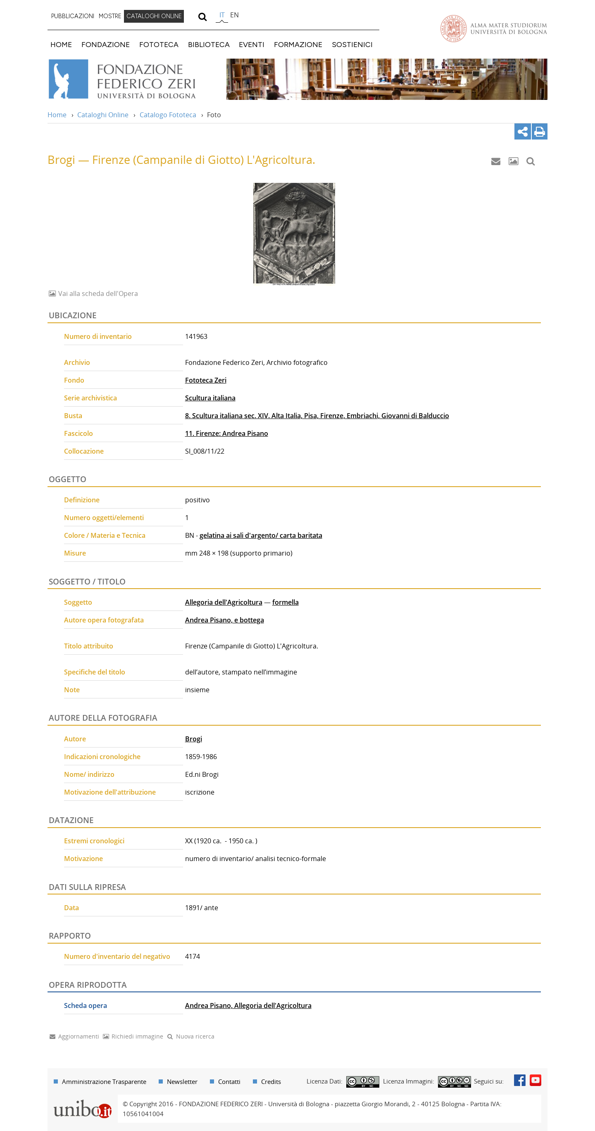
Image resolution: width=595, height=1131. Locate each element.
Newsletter (182, 1081)
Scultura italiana (210, 397)
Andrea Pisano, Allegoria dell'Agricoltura (248, 1005)
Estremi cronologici (94, 840)
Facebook (520, 1080)
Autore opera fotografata (104, 620)
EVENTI (251, 44)
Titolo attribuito (88, 646)
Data (71, 907)
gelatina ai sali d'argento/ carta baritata (261, 535)
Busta (73, 415)
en (234, 14)
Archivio (77, 362)
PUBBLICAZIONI (72, 16)
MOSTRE (110, 16)
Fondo (74, 380)
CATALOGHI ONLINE (154, 16)
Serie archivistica (90, 397)
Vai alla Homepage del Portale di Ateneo (493, 28)
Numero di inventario (98, 336)
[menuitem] (73, 16)
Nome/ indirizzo (89, 774)
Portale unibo (82, 1100)
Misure (75, 553)
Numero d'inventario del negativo (117, 956)
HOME (61, 44)
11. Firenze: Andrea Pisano (226, 433)
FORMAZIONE (298, 44)
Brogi (193, 738)
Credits (271, 1081)
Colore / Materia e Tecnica (104, 535)
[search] (202, 16)
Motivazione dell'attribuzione (110, 792)
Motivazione (83, 858)
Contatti (229, 1081)
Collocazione (84, 451)
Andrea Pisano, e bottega (224, 620)
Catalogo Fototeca (168, 114)
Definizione (82, 499)
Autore (75, 738)
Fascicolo (78, 433)
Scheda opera (85, 1005)
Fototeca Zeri (205, 380)
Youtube (535, 1080)
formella (285, 602)
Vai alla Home (133, 79)
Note (72, 689)
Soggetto (78, 602)
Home (57, 114)
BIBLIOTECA (209, 44)
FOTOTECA (158, 44)
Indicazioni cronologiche (102, 756)
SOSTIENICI (352, 44)
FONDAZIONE (105, 44)
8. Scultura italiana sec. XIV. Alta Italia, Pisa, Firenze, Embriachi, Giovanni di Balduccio (317, 415)
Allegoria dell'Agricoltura (223, 602)
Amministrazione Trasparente (104, 1081)
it (222, 14)
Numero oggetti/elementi (104, 517)
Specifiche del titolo (94, 672)
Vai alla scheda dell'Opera (97, 293)
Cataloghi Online (103, 114)
